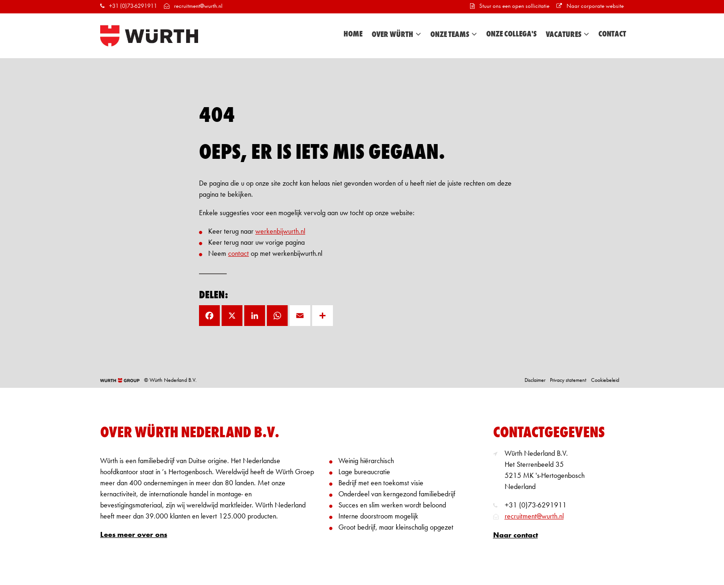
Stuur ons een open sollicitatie (509, 6)
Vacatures (567, 34)
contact (238, 254)
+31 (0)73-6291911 (128, 6)
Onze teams (453, 34)
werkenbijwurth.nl (280, 231)
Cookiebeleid (605, 380)
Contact (612, 34)
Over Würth (396, 34)
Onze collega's (511, 34)
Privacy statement (568, 380)
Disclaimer (535, 380)
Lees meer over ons (133, 535)
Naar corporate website (590, 6)
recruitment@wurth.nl (193, 6)
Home (353, 34)
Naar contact (515, 535)
